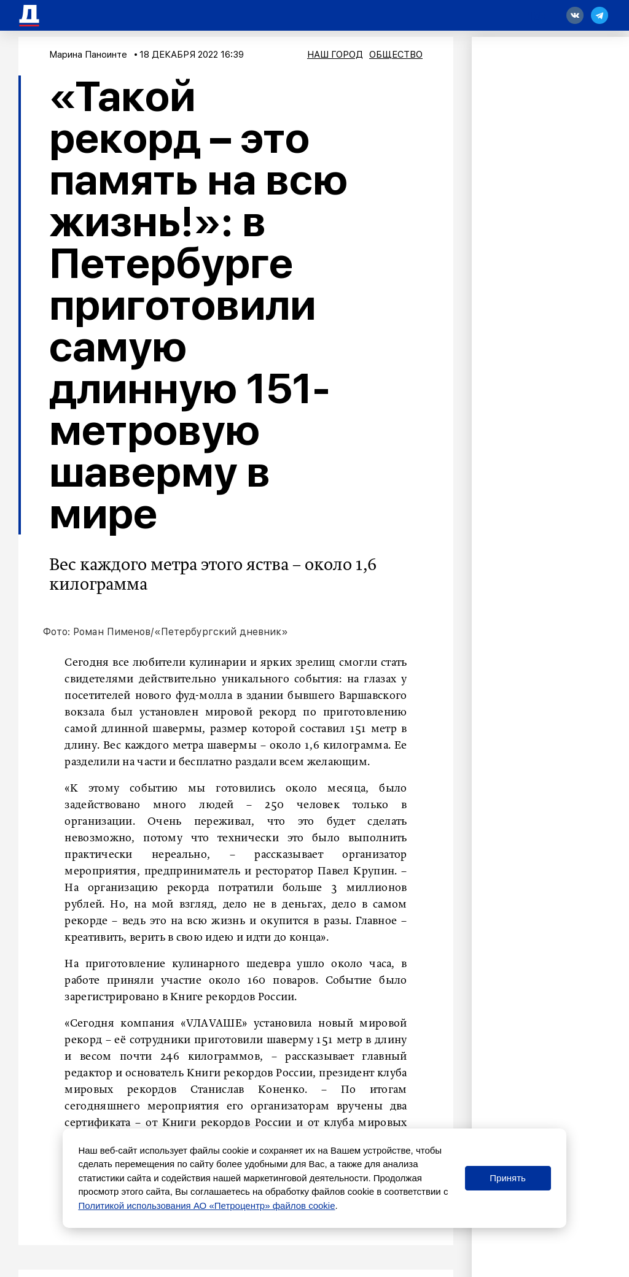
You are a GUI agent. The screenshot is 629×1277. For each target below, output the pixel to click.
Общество (396, 54)
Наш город (335, 54)
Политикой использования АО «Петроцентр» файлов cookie (206, 1205)
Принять (508, 1178)
